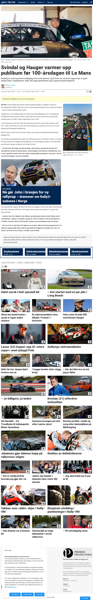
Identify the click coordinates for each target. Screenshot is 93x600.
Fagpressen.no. (12, 587)
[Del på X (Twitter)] (87, 91)
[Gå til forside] (8, 2)
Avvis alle (39, 594)
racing (39, 262)
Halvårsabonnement (36, 251)
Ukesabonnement (80, 251)
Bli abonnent (75, 2)
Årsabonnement (11, 251)
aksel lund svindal (8, 262)
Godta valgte (27, 594)
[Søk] (91, 2)
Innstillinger (85, 598)
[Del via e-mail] (90, 91)
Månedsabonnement (59, 251)
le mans (20, 262)
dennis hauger (29, 262)
